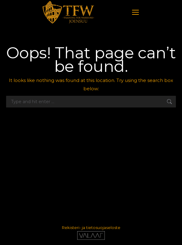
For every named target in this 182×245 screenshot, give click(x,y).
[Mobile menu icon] (135, 12)
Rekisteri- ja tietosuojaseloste (91, 227)
